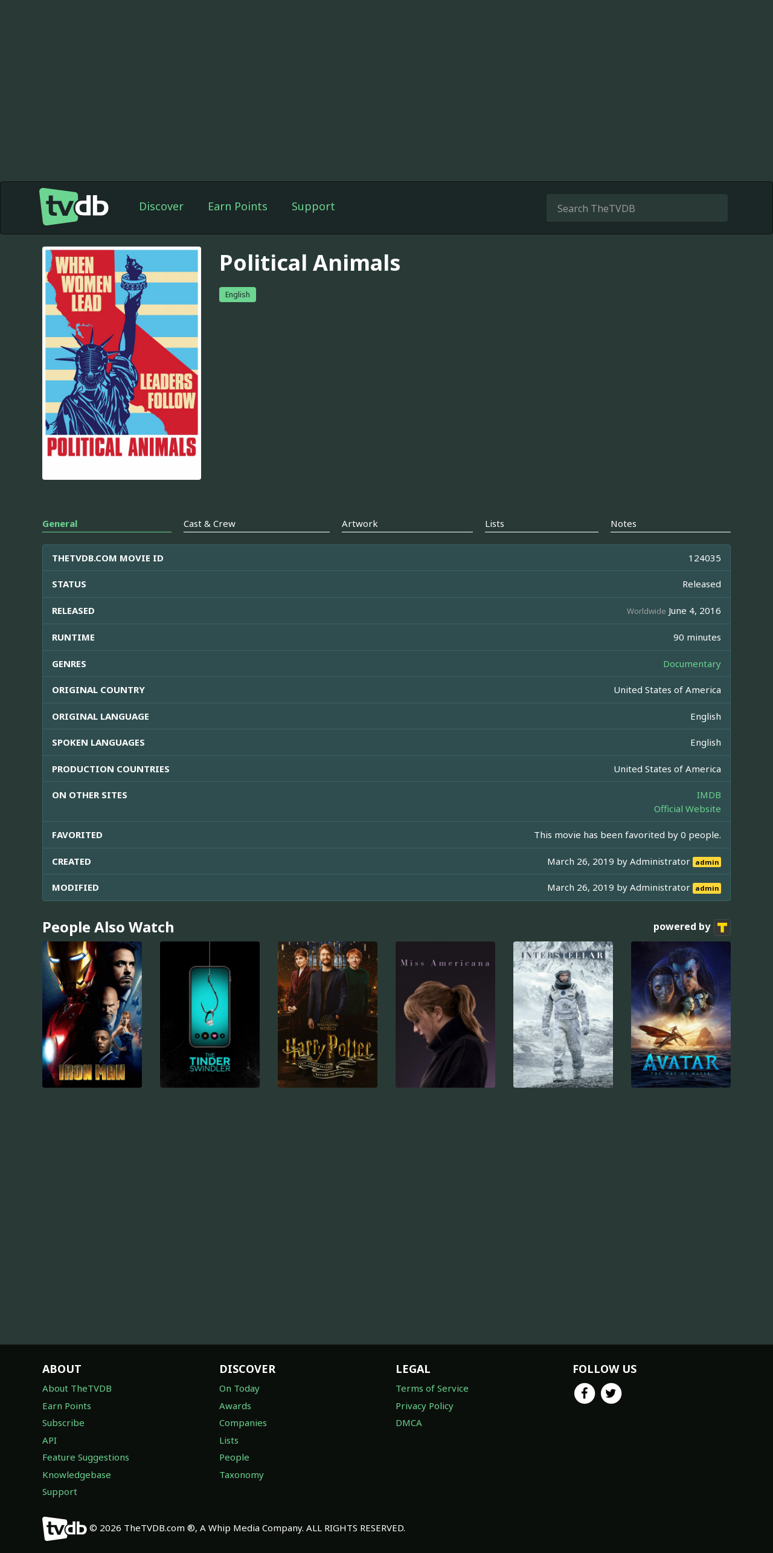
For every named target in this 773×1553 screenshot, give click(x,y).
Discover (161, 230)
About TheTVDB (77, 1388)
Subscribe (63, 1422)
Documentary (692, 688)
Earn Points (238, 230)
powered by (692, 951)
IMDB (709, 819)
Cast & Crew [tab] (210, 547)
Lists (229, 1440)
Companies (243, 1422)
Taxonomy (241, 1474)
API (49, 1440)
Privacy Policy (425, 1406)
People (234, 1457)
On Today (239, 1388)
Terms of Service (432, 1388)
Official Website (687, 833)
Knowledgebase (76, 1474)
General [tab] (59, 547)
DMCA (409, 1422)
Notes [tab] (624, 547)
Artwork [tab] (360, 547)
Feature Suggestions (85, 1457)
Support (313, 230)
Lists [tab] (494, 547)
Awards (235, 1406)
